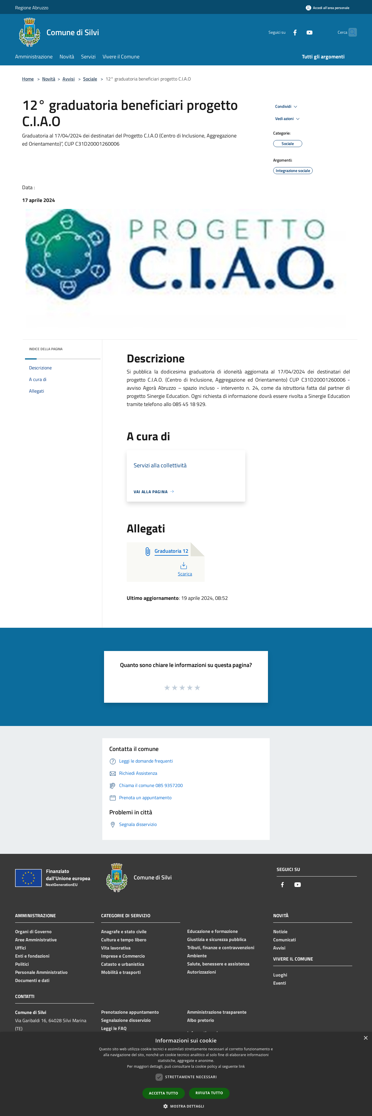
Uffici (20, 947)
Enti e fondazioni (32, 955)
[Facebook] (283, 32)
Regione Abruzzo (31, 7)
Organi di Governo (33, 931)
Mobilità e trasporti (121, 972)
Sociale (90, 78)
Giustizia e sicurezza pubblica (216, 939)
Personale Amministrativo (41, 972)
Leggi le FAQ (113, 1028)
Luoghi (280, 974)
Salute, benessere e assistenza (218, 963)
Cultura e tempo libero (123, 939)
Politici (22, 964)
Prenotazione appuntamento (130, 1011)
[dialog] (186, 1074)
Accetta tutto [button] (163, 1093)
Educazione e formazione (212, 931)
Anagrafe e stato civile (123, 931)
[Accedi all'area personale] (327, 8)
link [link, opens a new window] (242, 1066)
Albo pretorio (200, 1020)
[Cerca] (350, 32)
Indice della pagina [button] (45, 349)
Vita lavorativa (115, 947)
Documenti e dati (32, 980)
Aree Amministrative (36, 939)
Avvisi (68, 78)
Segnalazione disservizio (126, 1020)
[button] (186, 1106)
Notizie (280, 931)
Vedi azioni (288, 118)
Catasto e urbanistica (122, 964)
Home (28, 78)
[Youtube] (298, 32)
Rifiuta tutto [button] (209, 1092)
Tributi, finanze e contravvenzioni (220, 947)
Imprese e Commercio (123, 955)
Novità (48, 78)
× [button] (365, 1038)
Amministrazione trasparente (216, 1011)
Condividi (287, 106)
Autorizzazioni (201, 971)
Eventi (279, 982)
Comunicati (284, 939)
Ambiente (197, 955)
